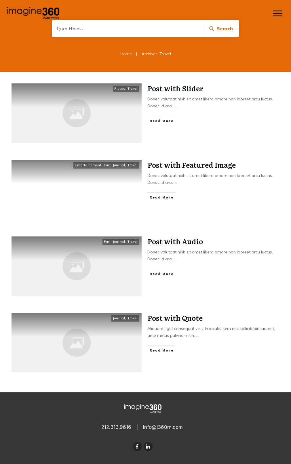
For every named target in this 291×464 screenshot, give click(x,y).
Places (119, 89)
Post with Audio (175, 241)
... (176, 105)
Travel (133, 89)
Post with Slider (175, 88)
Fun (107, 165)
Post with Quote (175, 318)
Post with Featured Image (192, 165)
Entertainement (88, 165)
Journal (119, 165)
